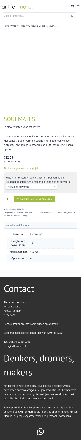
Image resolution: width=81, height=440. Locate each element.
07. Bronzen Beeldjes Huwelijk (16, 215)
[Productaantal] (8, 199)
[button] (40, 168)
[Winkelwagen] (72, 6)
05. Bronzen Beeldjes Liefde (64, 212)
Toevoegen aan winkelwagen (34, 199)
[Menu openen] (78, 6)
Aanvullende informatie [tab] (17, 225)
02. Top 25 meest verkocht (41, 212)
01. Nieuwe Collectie (22, 212)
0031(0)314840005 (19, 341)
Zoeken (73, 16)
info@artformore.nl (15, 346)
